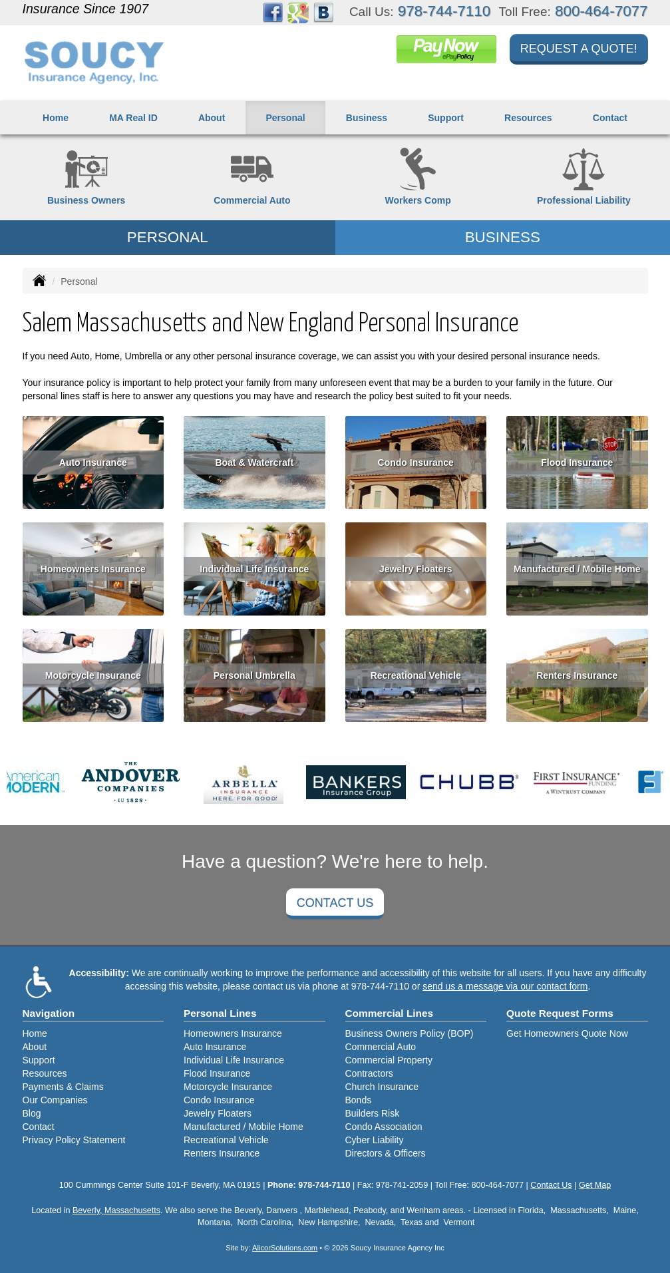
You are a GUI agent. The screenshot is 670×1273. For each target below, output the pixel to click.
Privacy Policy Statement (74, 1140)
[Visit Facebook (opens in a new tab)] (272, 12)
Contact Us (335, 903)
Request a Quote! (578, 48)
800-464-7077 (601, 11)
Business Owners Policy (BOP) (409, 1033)
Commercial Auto (381, 1046)
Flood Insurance (577, 462)
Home (56, 117)
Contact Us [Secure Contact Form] (551, 1185)
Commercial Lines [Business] (389, 1013)
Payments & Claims (63, 1086)
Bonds (358, 1100)
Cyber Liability (374, 1140)
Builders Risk (372, 1113)
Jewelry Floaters (415, 569)
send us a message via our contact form (504, 986)
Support (39, 1060)
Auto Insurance (93, 462)
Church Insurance (382, 1086)
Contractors (369, 1073)
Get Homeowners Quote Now (567, 1033)
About (211, 117)
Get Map (595, 1185)
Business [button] (366, 117)
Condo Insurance (416, 462)
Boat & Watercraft (254, 462)
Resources (45, 1073)
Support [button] (446, 117)
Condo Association (383, 1126)
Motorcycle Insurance (93, 675)
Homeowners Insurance (93, 569)
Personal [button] (285, 117)
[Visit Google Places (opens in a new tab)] (298, 12)
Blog (32, 1113)
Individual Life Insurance (254, 569)
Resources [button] (528, 117)
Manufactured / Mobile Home (577, 569)
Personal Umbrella (254, 675)
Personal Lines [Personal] (220, 1013)
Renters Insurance (576, 675)
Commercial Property (388, 1060)
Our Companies (55, 1100)
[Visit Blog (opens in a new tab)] (323, 12)
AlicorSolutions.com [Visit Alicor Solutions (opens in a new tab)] (284, 1248)
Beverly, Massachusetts (116, 1210)
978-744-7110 (444, 11)
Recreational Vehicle (416, 675)
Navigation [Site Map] (49, 1013)
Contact (610, 117)
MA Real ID (133, 117)
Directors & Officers (385, 1153)
